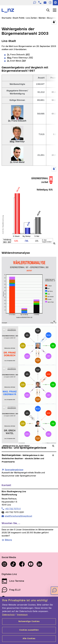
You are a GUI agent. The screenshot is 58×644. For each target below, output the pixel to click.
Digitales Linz (9, 574)
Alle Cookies (29, 639)
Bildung (8, 540)
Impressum (22, 614)
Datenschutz (8, 614)
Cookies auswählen (29, 630)
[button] (54, 243)
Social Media (9, 557)
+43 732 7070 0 (13, 509)
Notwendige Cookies (29, 621)
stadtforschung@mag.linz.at (18, 516)
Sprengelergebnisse (14, 469)
